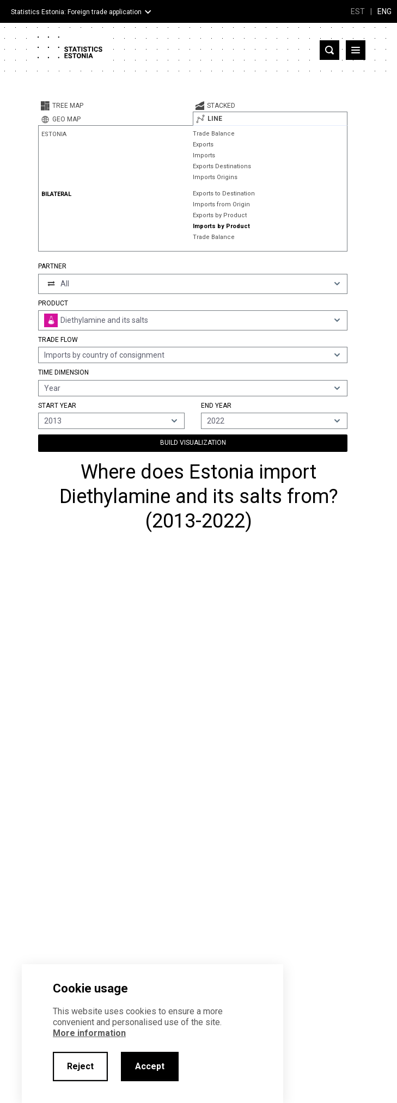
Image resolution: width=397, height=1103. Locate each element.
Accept (149, 1066)
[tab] (115, 105)
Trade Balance (214, 133)
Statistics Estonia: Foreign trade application (76, 12)
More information (89, 1033)
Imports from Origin (221, 204)
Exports (203, 144)
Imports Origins (215, 177)
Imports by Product (221, 226)
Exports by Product (220, 215)
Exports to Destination (224, 193)
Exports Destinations (222, 166)
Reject (80, 1066)
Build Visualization (193, 442)
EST (358, 11)
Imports (204, 155)
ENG (384, 11)
